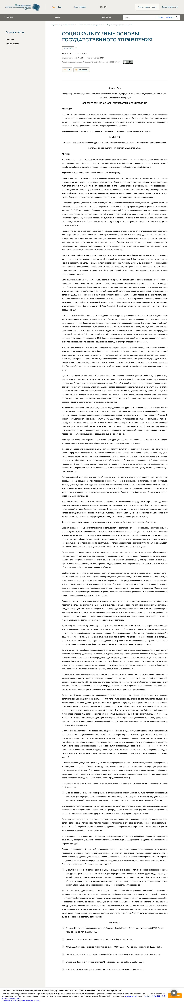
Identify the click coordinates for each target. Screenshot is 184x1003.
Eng (59, 7)
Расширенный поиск (166, 17)
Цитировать (81, 70)
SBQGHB (83, 53)
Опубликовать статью (147, 7)
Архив (57, 17)
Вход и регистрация (170, 7)
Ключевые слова (12, 44)
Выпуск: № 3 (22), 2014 (95, 58)
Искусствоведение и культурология (90, 25)
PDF (67, 70)
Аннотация (10, 39)
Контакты (106, 17)
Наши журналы (80, 7)
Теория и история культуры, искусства (119, 25)
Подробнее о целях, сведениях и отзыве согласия (21, 1000)
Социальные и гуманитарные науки (62, 25)
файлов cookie (131, 996)
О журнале (8, 17)
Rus (53, 7)
